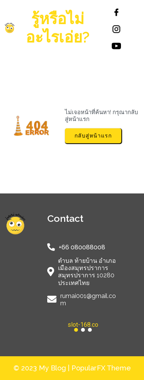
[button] (83, 325)
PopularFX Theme (101, 368)
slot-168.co (83, 324)
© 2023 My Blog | (42, 368)
